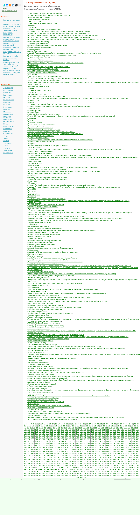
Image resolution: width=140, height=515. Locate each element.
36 (115, 424)
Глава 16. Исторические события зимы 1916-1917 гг (48, 260)
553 (137, 455)
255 (66, 438)
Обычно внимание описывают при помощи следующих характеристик (55, 134)
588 (36, 459)
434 (40, 449)
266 (107, 438)
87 (28, 428)
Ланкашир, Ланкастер (36, 352)
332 (122, 442)
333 (126, 442)
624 (55, 461)
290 (81, 440)
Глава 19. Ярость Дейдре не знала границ (43, 130)
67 (87, 426)
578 (114, 457)
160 (58, 432)
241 (129, 436)
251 (51, 438)
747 (51, 469)
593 (55, 459)
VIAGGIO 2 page (33, 195)
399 (25, 447)
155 (40, 432)
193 (66, 434)
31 (101, 424)
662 (81, 463)
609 (114, 459)
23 (78, 424)
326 (99, 442)
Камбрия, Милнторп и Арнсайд (39, 222)
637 (103, 461)
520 (129, 453)
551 (129, 455)
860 (126, 475)
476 (81, 451)
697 (96, 465)
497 (43, 453)
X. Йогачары (32, 224)
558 (40, 457)
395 (126, 445)
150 (137, 430)
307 (29, 442)
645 (133, 461)
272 (129, 438)
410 (66, 447)
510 (92, 453)
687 (58, 465)
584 (137, 457)
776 (43, 471)
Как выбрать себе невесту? (38, 362)
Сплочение (31, 197)
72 (101, 426)
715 (47, 467)
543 (99, 455)
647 (25, 463)
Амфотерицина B (34, 203)
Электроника (8, 153)
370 (32, 445)
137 (88, 430)
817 (81, 473)
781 (62, 471)
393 (118, 445)
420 (103, 447)
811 (58, 473)
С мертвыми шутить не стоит (40, 303)
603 (92, 459)
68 (90, 426)
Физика (6, 141)
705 (126, 465)
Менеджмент (8, 119)
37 (118, 424)
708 (137, 465)
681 (36, 465)
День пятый (32, 92)
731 (107, 467)
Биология (6, 92)
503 (66, 453)
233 (99, 436)
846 (73, 475)
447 (88, 449)
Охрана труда (8, 121)
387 (96, 445)
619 (36, 461)
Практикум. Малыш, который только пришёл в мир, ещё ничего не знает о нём (58, 297)
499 (51, 453)
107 (91, 428)
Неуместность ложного (36, 209)
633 (88, 461)
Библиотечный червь (35, 410)
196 (77, 434)
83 (132, 426)
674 (126, 463)
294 (96, 440)
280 (43, 440)
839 (47, 475)
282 (51, 440)
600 (81, 459)
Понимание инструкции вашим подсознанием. (45, 305)
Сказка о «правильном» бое (38, 315)
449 (96, 449)
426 (126, 447)
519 (126, 453)
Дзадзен (30, 88)
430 (25, 449)
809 (51, 473)
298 (111, 440)
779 (55, 471)
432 (32, 449)
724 (81, 467)
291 (85, 440)
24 (81, 424)
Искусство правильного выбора (39, 242)
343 (47, 443)
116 (125, 428)
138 (92, 430)
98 (59, 428)
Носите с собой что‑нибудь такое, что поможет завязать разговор (54, 307)
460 (137, 449)
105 (84, 428)
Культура (6, 109)
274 (137, 438)
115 (121, 428)
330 (114, 442)
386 (92, 445)
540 (88, 455)
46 (28, 426)
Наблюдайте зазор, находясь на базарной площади (47, 145)
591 (47, 459)
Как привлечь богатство (37, 94)
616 (25, 461)
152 (29, 432)
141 (103, 430)
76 (112, 426)
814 (70, 473)
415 (85, 447)
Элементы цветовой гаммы (38, 17)
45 (25, 426)
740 (25, 469)
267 (111, 438)
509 (88, 453)
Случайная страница (9, 11)
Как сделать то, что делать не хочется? (10, 29)
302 (126, 440)
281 (47, 440)
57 (59, 426)
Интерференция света (36, 291)
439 (58, 449)
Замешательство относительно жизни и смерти (47, 177)
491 (137, 451)
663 (85, 463)
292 (88, 440)
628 (70, 461)
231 (92, 436)
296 (103, 440)
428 (133, 447)
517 (118, 453)
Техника (6, 138)
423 (114, 447)
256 (70, 438)
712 (36, 467)
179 (129, 432)
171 (99, 432)
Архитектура (8, 88)
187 (43, 434)
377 (58, 445)
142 (107, 430)
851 (92, 475)
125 (43, 430)
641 (118, 461)
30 (98, 424)
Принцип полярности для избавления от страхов (46, 169)
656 (58, 463)
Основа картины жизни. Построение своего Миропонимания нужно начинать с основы (61, 230)
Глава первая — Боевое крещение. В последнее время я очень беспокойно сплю (58, 413)
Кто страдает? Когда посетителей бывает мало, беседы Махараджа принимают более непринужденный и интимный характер (78, 201)
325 (96, 442)
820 (92, 473)
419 (99, 447)
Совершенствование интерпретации (42, 73)
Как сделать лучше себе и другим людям (11, 69)
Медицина (7, 117)
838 (43, 475)
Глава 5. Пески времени (36, 415)
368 (25, 445)
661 (77, 463)
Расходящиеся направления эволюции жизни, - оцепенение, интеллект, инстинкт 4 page (62, 289)
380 (70, 445)
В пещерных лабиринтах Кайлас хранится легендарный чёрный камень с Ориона (59, 106)
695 (88, 465)
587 (32, 459)
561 (51, 457)
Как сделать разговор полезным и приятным (11, 21)
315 (58, 442)
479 (92, 451)
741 (29, 469)
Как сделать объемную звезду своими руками (12, 25)
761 (103, 469)
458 (129, 449)
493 (29, 453)
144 (114, 430)
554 (25, 457)
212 (137, 434)
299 (114, 440)
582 (129, 457)
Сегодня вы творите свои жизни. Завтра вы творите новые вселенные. (56, 372)
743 (36, 469)
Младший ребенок (34, 161)
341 (40, 443)
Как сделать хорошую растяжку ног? (11, 48)
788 (88, 471)
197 (81, 434)
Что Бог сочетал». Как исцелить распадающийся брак (49, 15)
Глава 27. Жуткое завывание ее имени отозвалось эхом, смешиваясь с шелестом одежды (62, 35)
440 (62, 449)
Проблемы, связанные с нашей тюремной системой (47, 71)
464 (36, 451)
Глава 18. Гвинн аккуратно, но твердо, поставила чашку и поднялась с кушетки (58, 37)
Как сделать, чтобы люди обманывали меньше (10, 58)
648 (29, 463)
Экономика (7, 150)
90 (37, 428)
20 (70, 424)
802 (25, 473)
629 (73, 461)
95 (51, 428)
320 (77, 442)
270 (122, 438)
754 (77, 469)
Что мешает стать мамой (38, 43)
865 (81, 477)
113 (114, 428)
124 (40, 430)
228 (81, 436)
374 (47, 445)
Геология (6, 97)
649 (32, 463)
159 (55, 432)
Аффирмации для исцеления (38, 364)
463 (32, 451)
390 (107, 445)
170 (96, 432)
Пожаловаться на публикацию (122, 479)
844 (66, 475)
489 (129, 451)
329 (111, 442)
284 (58, 440)
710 (29, 467)
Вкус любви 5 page (34, 163)
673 (122, 463)
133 (73, 430)
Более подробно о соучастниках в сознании (44, 13)
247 (36, 438)
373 (43, 445)
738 (133, 467)
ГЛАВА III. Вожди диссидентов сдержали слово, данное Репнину (52, 258)
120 (25, 430)
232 (96, 436)
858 (118, 475)
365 (129, 443)
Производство (8, 126)
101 (69, 428)
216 (36, 436)
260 (85, 438)
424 (118, 447)
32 (104, 424)
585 (25, 459)
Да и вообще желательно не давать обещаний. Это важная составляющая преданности (62, 167)
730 (103, 467)
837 (40, 475)
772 (29, 471)
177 (122, 432)
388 (99, 445)
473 (70, 451)
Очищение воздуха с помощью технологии (44, 240)
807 (43, 473)
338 (29, 443)
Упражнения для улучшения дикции (41, 244)
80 (123, 426)
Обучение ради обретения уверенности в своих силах (48, 173)
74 (107, 426)
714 (43, 467)
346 (58, 443)
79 (121, 426)
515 (111, 453)
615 (137, 459)
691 (73, 465)
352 (81, 443)
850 (88, 475)
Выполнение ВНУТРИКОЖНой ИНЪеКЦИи (43, 295)
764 (114, 469)
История (6, 105)
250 (47, 438)
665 (92, 463)
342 (43, 443)
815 (73, 473)
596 (66, 459)
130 (62, 430)
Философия (7, 143)
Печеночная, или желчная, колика (40, 366)
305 (137, 440)
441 (66, 449)
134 (77, 430)
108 (95, 428)
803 (29, 473)
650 (36, 463)
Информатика (8, 100)
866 (85, 477)
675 (129, 463)
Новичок (30, 120)
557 (36, 457)
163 (70, 432)
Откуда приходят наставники (39, 236)
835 (32, 475)
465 (40, 451)
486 (118, 451)
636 (99, 461)
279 (40, 440)
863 (137, 475)
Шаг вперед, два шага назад (38, 19)
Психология (7, 129)
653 (47, 463)
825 (111, 473)
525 (32, 455)
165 (77, 432)
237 (114, 436)
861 (129, 475)
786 (81, 471)
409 (62, 447)
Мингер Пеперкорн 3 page (37, 51)
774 (36, 471)
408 (58, 447)
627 (66, 461)
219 (47, 436)
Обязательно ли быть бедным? (39, 153)
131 (66, 430)
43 (135, 424)
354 (88, 443)
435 (43, 449)
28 (93, 424)
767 (125, 469)
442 (70, 449)
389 (103, 445)
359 (107, 443)
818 (85, 473)
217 (40, 436)
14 (53, 424)
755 (81, 469)
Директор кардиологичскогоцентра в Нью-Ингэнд (47, 378)
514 (107, 453)
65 (81, 426)
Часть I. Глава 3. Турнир (36, 343)
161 (62, 432)
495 (36, 453)
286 (66, 440)
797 (122, 471)
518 (122, 453)
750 (62, 469)
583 (133, 457)
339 (32, 443)
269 (118, 438)
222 (58, 436)
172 (103, 432)
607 (107, 459)
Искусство (7, 102)
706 (129, 465)
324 (92, 442)
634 (92, 461)
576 (107, 457)
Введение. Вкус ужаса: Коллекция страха (43, 114)
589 (40, 459)
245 (29, 438)
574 (99, 457)
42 (132, 424)
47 (30, 426)
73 (104, 426)
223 (62, 436)
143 (111, 430)
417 (92, 447)
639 (111, 461)
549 (122, 455)
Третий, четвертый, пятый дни (40, 61)
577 (111, 457)
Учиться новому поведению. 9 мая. (41, 374)
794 (111, 471)
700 (107, 465)
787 (85, 471)
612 (126, 459)
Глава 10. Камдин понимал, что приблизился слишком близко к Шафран (55, 216)
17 (61, 424)
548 (118, 455)
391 (111, 445)
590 (43, 459)
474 (73, 451)
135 (81, 430)
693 (81, 465)
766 (122, 469)
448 (92, 449)
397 (133, 445)
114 (117, 428)
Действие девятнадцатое (37, 138)
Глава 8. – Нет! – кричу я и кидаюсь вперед (44, 80)
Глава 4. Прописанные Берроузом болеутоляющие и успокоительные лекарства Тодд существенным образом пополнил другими (77, 337)
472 (66, 451)
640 (114, 461)
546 (111, 455)
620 (40, 461)
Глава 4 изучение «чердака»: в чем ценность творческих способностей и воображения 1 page (64, 346)
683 (43, 465)
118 (132, 428)
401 (32, 447)
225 (70, 436)
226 (73, 436)
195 (73, 434)
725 (85, 467)
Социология (7, 133)
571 (88, 457)
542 (96, 455)
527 (40, 455)
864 (77, 477)
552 (133, 455)
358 (103, 443)
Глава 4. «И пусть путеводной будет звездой (45, 228)
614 (133, 459)
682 (40, 465)
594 (58, 459)
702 (114, 465)
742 (33, 469)
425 (122, 447)
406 (51, 447)
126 (47, 430)
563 (58, 457)
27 (90, 424)
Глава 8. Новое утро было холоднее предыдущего (46, 299)
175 (114, 432)
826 (114, 473)
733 (114, 467)
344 (51, 443)
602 (88, 459)
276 (29, 440)
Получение (31, 191)
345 (55, 443)
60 (67, 426)
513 (103, 453)
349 (70, 443)
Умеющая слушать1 (35, 126)
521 (133, 453)
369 (29, 445)
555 (29, 457)
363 (122, 443)
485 (114, 451)
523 (25, 455)
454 (114, 449)
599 (77, 459)
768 (129, 469)
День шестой (32, 75)
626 (62, 461)
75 (109, 426)
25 (84, 424)
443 (73, 449)
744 (40, 469)
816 (77, 473)
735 (122, 467)
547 (114, 455)
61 (70, 426)
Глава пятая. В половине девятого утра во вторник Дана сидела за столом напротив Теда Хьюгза (66, 39)
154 (36, 432)
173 (107, 432)
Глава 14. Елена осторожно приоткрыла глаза (45, 325)
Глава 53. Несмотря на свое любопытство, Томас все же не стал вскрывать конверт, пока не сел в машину (70, 220)
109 (99, 428)
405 (47, 447)
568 (77, 457)
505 (73, 453)
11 (45, 424)
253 (58, 438)
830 (129, 473)
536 (73, 455)
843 (62, 475)
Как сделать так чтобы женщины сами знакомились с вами (11, 39)
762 (107, 469)
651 (40, 463)
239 (122, 436)
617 (29, 461)
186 (40, 434)
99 (62, 428)
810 (55, 473)
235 (107, 436)
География (7, 95)
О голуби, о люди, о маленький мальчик (42, 207)
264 (99, 438)
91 (40, 428)
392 (114, 445)
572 (92, 457)
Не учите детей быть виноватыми (41, 124)
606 (103, 459)
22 (76, 424)
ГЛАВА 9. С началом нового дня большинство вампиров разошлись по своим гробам (60, 140)
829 (126, 473)
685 (51, 465)
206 (114, 434)
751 (66, 469)
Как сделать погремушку (7, 34)
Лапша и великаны (34, 238)
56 (56, 426)
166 (81, 432)
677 (137, 463)
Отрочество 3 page (35, 59)
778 (51, 471)
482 (103, 451)
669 (107, 463)
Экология (6, 148)
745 (44, 469)
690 (70, 465)
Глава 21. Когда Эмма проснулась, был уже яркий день (48, 67)
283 (55, 440)
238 (118, 436)
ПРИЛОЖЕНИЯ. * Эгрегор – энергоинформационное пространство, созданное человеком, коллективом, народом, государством (77, 98)
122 (32, 430)
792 (103, 471)
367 (137, 443)
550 (126, 455)
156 (43, 432)
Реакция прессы (33, 49)
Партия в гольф (33, 110)
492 (25, 453)
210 (129, 434)
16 (59, 424)
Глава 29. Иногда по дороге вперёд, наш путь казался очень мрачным (54, 283)
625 (58, 461)
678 (25, 465)
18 (64, 424)
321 (81, 442)
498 (47, 453)
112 (110, 428)
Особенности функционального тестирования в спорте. (49, 313)
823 (103, 473)
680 (32, 465)
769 (133, 469)
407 (55, 447)
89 (34, 428)
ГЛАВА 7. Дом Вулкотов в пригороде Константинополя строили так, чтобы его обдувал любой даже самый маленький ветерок (77, 368)
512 (99, 453)
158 (51, 432)
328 (107, 442)
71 (98, 426)
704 (122, 465)
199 (88, 434)
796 (118, 471)
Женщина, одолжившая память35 (40, 142)
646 (137, 461)
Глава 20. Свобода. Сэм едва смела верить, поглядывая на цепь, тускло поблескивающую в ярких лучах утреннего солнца (75, 149)
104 (80, 428)
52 (44, 426)
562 (55, 457)
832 (137, 473)
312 (47, 442)
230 (88, 436)
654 (51, 463)
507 (81, 453)
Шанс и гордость (34, 21)
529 (47, 455)
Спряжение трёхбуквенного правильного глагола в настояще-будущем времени (58, 31)
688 (62, 465)
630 (77, 461)
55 (53, 426)
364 (126, 443)
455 (118, 449)
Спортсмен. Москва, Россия (38, 57)
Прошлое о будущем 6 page (38, 86)
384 (85, 445)
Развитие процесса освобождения (40, 408)
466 (43, 451)
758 (92, 469)
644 (129, 461)
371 (36, 445)
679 (29, 465)
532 (58, 455)
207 (118, 434)
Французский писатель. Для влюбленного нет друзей (48, 339)
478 (88, 451)
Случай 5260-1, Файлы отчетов (39, 151)
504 (70, 453)
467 (47, 451)
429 (137, 447)
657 (62, 463)
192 (62, 434)
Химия (5, 145)
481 (99, 451)
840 (51, 475)
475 (77, 451)
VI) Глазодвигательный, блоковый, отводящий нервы (48, 104)
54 (50, 426)
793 (107, 471)
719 (62, 467)
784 (73, 471)
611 (122, 459)
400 (29, 447)
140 (99, 430)
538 (81, 455)
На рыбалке (32, 175)
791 (99, 471)
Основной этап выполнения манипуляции (43, 234)
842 (58, 475)
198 (85, 434)
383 (81, 445)
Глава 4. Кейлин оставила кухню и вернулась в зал (47, 45)
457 (126, 449)
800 (133, 471)
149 (133, 430)
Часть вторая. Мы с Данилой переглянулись (45, 412)
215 (32, 436)
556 (32, 457)
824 (107, 473)
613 (129, 459)
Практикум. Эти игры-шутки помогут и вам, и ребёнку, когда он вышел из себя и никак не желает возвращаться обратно (75, 348)
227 (77, 436)
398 (137, 445)
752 (69, 469)
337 (25, 443)
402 (36, 447)
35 (112, 424)
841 (55, 475)
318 (70, 442)
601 (85, 459)
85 (138, 426)
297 (107, 440)
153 (32, 432)
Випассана (31, 118)
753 (73, 469)
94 (48, 428)
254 (62, 438)
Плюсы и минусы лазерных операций (41, 384)
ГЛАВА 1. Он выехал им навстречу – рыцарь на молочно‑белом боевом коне (56, 78)
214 (29, 436)
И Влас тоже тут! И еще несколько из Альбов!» (46, 96)
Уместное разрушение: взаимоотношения (43, 29)
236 (111, 436)
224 (66, 436)
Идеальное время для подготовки (40, 136)
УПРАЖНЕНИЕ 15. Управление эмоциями (43, 323)
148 (129, 430)
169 (92, 432)
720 (66, 467)
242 (133, 436)
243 (137, 436)
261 (88, 438)
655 (55, 463)
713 (40, 467)
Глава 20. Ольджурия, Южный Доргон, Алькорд (45, 327)
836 (36, 475)
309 (36, 442)
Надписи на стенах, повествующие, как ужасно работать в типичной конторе (58, 33)
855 (107, 475)
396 (129, 445)
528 (43, 455)
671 (114, 463)
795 (114, 471)
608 (111, 459)
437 (51, 449)
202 (99, 434)
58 (61, 426)
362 (118, 443)
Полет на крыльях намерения (39, 47)
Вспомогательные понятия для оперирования (45, 402)
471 (62, 451)
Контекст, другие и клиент (38, 329)
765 (118, 469)
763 (110, 469)
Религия (6, 131)
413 (77, 447)
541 (92, 455)
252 (55, 438)
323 (88, 442)
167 (85, 432)
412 (73, 447)
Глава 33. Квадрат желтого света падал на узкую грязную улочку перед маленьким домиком (63, 171)
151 (25, 432)
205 (111, 434)
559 (43, 457)
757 (88, 469)
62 (73, 426)
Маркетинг (7, 112)
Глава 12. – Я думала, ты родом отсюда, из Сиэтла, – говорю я (52, 252)
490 (133, 451)
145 (118, 430)
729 (99, 467)
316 (62, 442)
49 (36, 426)
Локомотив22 (32, 65)
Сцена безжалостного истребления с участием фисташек (50, 276)
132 (70, 430)
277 (32, 440)
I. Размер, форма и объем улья (39, 386)
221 (55, 436)
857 (114, 475)
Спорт (5, 136)
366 (133, 443)
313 (51, 442)
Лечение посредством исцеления (40, 341)
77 (115, 426)
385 (88, 445)
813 (66, 473)
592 (51, 459)
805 (36, 473)
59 (64, 426)
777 (47, 471)
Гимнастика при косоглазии (38, 41)
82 (129, 426)
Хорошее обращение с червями (39, 317)
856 (111, 475)
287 (70, 440)
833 (25, 475)
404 (43, 447)
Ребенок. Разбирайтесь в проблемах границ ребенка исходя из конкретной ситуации (60, 185)
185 (36, 434)
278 (36, 440)
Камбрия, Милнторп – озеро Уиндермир (42, 398)
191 (58, 434)
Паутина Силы (33, 100)
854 (103, 475)
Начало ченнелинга (34, 256)
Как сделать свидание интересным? (11, 73)
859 (122, 475)
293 (92, 440)
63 (75, 426)
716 (51, 467)
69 (92, 426)
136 (85, 430)
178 (126, 432)
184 (32, 434)
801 (137, 471)
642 (122, 461)
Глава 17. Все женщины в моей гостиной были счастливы (50, 248)
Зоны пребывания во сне (36, 394)
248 (40, 438)
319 (73, 442)
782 (66, 471)
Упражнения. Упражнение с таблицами (42, 400)
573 (96, 457)
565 (66, 457)
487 (122, 451)
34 (109, 424)
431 (29, 449)
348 (66, 443)
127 (51, 430)
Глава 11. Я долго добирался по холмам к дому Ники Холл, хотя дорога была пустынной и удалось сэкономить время (73, 187)
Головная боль (33, 112)
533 (62, 455)
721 (70, 467)
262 (92, 438)
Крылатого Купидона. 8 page (38, 382)
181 (137, 432)
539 (85, 455)
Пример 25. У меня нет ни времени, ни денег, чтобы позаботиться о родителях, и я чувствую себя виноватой (71, 116)
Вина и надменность (35, 246)
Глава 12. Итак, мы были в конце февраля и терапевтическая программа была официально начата (66, 293)
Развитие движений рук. (36, 311)
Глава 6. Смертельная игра (38, 350)
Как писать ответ (34, 254)
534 (66, 455)
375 (51, 445)
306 (25, 442)
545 (107, 455)
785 (77, 471)
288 (73, 440)
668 (103, 463)
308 (32, 442)
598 (73, 459)
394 (122, 445)
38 (121, 424)
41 (129, 424)
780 (58, 471)
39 (124, 424)
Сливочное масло (34, 159)
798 (126, 471)
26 (87, 424)
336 (137, 442)
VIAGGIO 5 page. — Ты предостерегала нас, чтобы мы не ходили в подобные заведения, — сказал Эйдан (68, 396)
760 (99, 469)
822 (99, 473)
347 (62, 443)
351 (77, 443)
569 (81, 457)
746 (47, 469)
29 (95, 424)
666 (96, 463)
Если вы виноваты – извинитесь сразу (42, 69)
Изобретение (32, 250)
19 (67, 424)
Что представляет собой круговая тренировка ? (46, 179)
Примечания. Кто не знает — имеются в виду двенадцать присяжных (54, 262)
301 (122, 440)
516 (114, 453)
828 (122, 473)
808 (47, 473)
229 (85, 436)
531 (55, 455)
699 (103, 465)
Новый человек (33, 165)
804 (32, 473)
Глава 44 (30, 25)
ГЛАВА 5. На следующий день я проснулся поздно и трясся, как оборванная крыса (59, 155)
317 (66, 442)
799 (129, 471)
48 (33, 426)
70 (95, 426)
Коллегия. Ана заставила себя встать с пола (45, 264)
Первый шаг (32, 181)
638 (107, 461)
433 (36, 449)
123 (36, 430)
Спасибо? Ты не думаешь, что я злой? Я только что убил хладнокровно (55, 335)
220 (51, 436)
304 (133, 440)
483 (107, 451)
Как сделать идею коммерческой (10, 44)
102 (73, 428)
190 (55, 434)
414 (81, 447)
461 (25, 451)
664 (88, 463)
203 (103, 434)
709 (25, 467)
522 (137, 453)
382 (77, 445)
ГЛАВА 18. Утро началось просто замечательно (46, 199)
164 (73, 432)
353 (85, 443)
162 (66, 432)
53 (47, 426)
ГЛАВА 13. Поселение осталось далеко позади (45, 211)
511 (96, 453)
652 (43, 463)
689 (66, 465)
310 (40, 442)
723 (77, 467)
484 (111, 451)
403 (40, 447)
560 (47, 457)
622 (47, 461)
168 (88, 432)
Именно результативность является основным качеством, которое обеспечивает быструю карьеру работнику (71, 274)
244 (25, 438)
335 (133, 442)
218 (43, 436)
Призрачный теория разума (38, 278)
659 (70, 463)
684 (47, 465)
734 (118, 467)
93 (45, 428)
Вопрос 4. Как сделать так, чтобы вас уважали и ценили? (11, 64)
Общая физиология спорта (38, 226)
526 (36, 455)
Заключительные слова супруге (39, 392)
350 (73, 443)
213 (25, 436)
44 (138, 424)
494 (32, 453)
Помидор (30, 102)
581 (126, 457)
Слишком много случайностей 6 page (42, 345)
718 (58, 467)
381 (73, 445)
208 (122, 434)
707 (133, 465)
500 (55, 453)
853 (99, 475)
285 (62, 440)
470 (58, 451)
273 (133, 438)
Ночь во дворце (33, 404)
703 (118, 465)
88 (31, 428)
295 (99, 440)
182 (25, 434)
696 (92, 465)
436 (47, 449)
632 (85, 461)
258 (77, 438)
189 (51, 434)
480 (96, 451)
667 (99, 463)
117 (129, 428)
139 (96, 430)
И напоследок (32, 193)
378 (62, 445)
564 (62, 457)
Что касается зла (34, 122)
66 (84, 426)
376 (55, 445)
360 (111, 443)
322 (85, 442)
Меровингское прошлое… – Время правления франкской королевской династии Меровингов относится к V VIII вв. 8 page (74, 218)
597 (70, 459)
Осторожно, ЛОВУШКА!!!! (37, 285)
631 (81, 461)
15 (56, 424)
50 (39, 426)
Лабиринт (31, 144)
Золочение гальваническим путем (40, 272)
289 (77, 440)
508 (85, 453)
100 (65, 428)
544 (103, 455)
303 (129, 440)
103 (76, 428)
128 (55, 430)
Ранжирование (33, 287)
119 (136, 428)
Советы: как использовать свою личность (44, 370)
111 (106, 428)
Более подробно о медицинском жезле (42, 23)
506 (77, 453)
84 (135, 426)
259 (81, 438)
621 (43, 461)
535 (70, 455)
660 (73, 463)
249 (43, 438)
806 (40, 473)
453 (111, 449)
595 (62, 459)
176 (118, 432)
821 (96, 473)
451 (103, 449)
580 (122, 457)
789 (92, 471)
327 (103, 442)
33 (107, 424)
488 (126, 451)
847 (77, 475)
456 (122, 449)
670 (111, 463)
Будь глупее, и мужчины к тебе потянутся (44, 77)
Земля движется (33, 147)
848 (81, 475)
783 (70, 471)
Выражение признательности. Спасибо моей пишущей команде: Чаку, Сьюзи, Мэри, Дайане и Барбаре (67, 301)
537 (77, 455)
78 (118, 426)
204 (107, 434)
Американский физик (35, 360)
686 (55, 465)
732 (111, 467)
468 (51, 451)
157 (47, 432)
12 (47, 424)
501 (58, 453)
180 (133, 432)
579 (118, 457)
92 (42, 428)
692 (77, 465)
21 (73, 424)
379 (66, 445)
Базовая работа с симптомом (39, 90)
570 (85, 457)
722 (73, 467)
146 (122, 430)
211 (133, 434)
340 (36, 443)
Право (5, 124)
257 (73, 438)
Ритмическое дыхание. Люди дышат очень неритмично (49, 406)
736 (126, 467)
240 (126, 436)
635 (96, 461)
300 (118, 440)
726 (88, 467)
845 (70, 475)
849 (85, 475)
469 (55, 451)
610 (118, 459)
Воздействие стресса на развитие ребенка (44, 309)
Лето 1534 (31, 189)
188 (47, 434)
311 (43, 442)
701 (111, 465)
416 (88, 447)
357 (99, 443)
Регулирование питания (36, 388)
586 (29, 459)
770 (137, 469)
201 (96, 434)
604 (96, 459)
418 (96, 447)
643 (126, 461)
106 (88, 428)
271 (126, 438)
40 (126, 424)
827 (118, 473)
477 (85, 451)
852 (96, 475)
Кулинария (7, 107)
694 (85, 465)
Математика (8, 114)
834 (29, 475)
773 (32, 471)
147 (126, 430)
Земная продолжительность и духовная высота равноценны (51, 132)
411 (70, 447)
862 (133, 475)
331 (118, 442)
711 (32, 467)
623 (51, 461)
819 (88, 473)
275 (25, 440)
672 (118, 463)
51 (42, 426)
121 (29, 430)
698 (99, 465)
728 (96, 467)
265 (103, 438)
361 (114, 443)
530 (51, 455)
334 (129, 442)
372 (40, 445)
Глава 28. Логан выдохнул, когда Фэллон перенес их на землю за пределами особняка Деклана (64, 53)
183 (29, 434)
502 (62, 453)
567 (73, 457)
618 (32, 461)
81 (126, 426)
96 (54, 428)
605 (99, 459)
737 (129, 467)
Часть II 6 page (33, 108)
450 (99, 449)
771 (25, 471)
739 (137, 467)
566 (70, 457)
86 (25, 428)
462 (29, 451)
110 (102, 428)
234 (103, 436)
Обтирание (32, 183)
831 (133, 473)
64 (78, 426)
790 (96, 471)
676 (133, 463)
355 (92, 443)
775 (40, 471)
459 (133, 449)
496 (40, 453)
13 (50, 424)
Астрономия (8, 90)
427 (129, 447)
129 (58, 430)
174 (111, 432)
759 (95, 469)
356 (96, 443)
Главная (5, 8)
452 (107, 449)
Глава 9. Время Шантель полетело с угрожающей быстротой (51, 358)
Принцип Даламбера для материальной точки (45, 205)
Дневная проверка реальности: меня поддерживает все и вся (51, 55)
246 (32, 438)
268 (114, 438)
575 (103, 457)
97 (56, 428)
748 (55, 469)
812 (62, 473)
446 (85, 449)
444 (77, 449)
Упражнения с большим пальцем (40, 128)
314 (55, 442)
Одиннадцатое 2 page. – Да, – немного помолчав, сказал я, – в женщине (55, 63)
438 (55, 449)
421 (107, 447)
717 (55, 467)
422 (111, 447)
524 (29, 455)
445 (81, 449)
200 (92, 434)
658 (66, 463)
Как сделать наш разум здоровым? (12, 53)
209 (126, 434)
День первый (32, 27)
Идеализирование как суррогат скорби (42, 232)
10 (42, 424)
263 (96, 438)
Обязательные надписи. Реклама (40, 214)
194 (70, 434)
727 (92, 467)
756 (84, 469)
